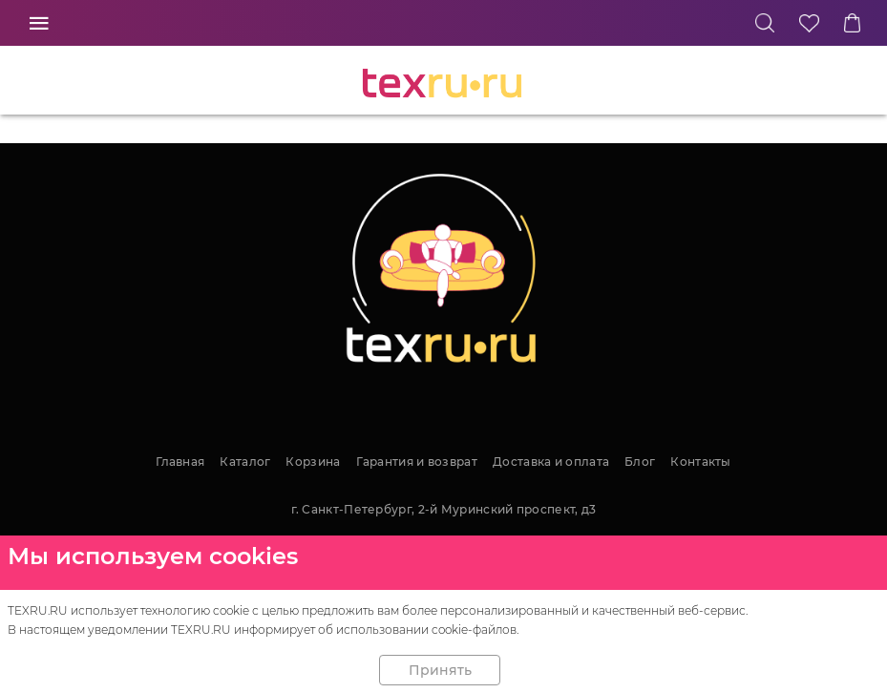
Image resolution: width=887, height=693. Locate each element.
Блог (639, 461)
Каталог (245, 461)
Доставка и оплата (551, 461)
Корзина (312, 461)
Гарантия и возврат (416, 461)
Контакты (700, 461)
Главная (180, 461)
